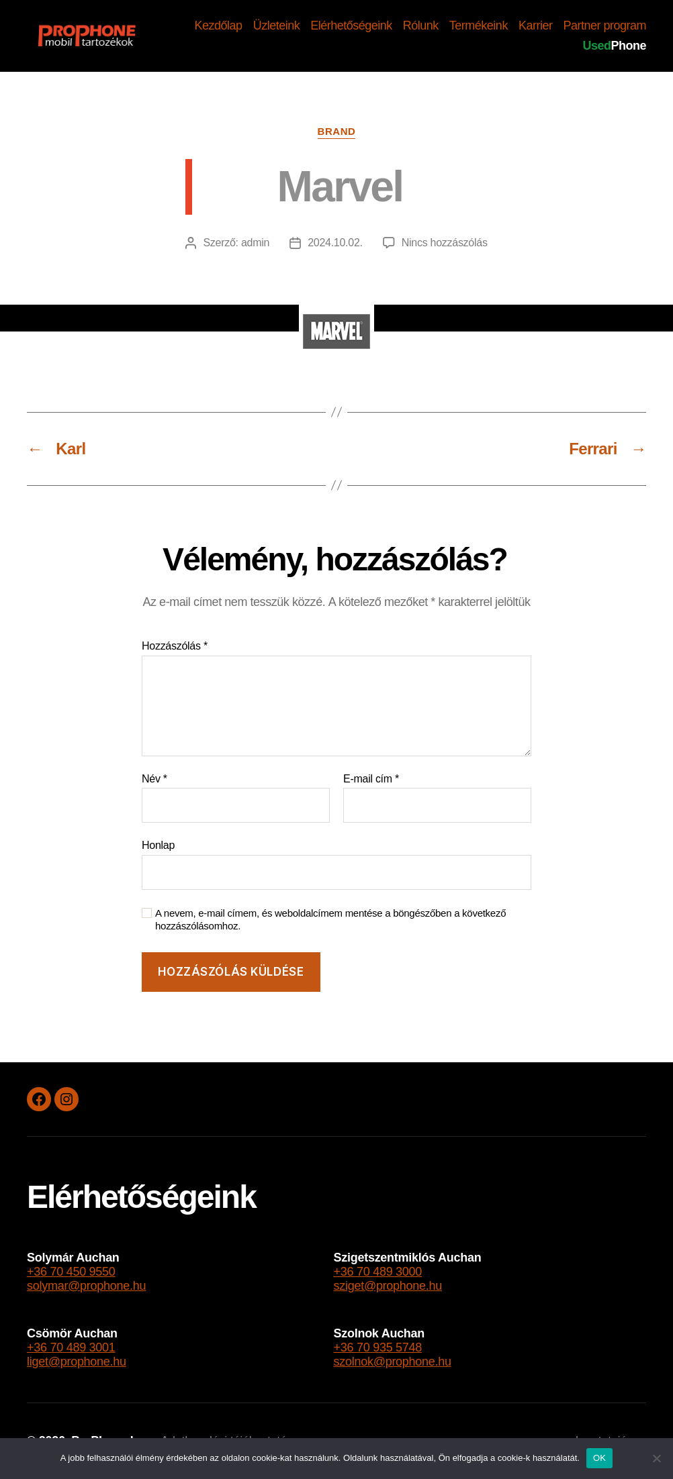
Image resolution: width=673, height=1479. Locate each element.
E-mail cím (371, 778)
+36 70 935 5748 (378, 1347)
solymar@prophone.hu (86, 1285)
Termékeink (478, 25)
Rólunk (421, 25)
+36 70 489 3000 (378, 1271)
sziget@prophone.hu (388, 1285)
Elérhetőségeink (351, 25)
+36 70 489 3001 (71, 1347)
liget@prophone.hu (76, 1361)
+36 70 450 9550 (71, 1271)
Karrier (536, 25)
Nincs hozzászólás (445, 242)
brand (337, 131)
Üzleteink (276, 25)
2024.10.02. (335, 242)
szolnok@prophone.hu (392, 1361)
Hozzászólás (175, 646)
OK (599, 1458)
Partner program (604, 25)
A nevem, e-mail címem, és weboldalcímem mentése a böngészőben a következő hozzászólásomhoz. (330, 919)
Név (154, 778)
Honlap (158, 845)
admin (255, 242)
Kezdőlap (218, 25)
